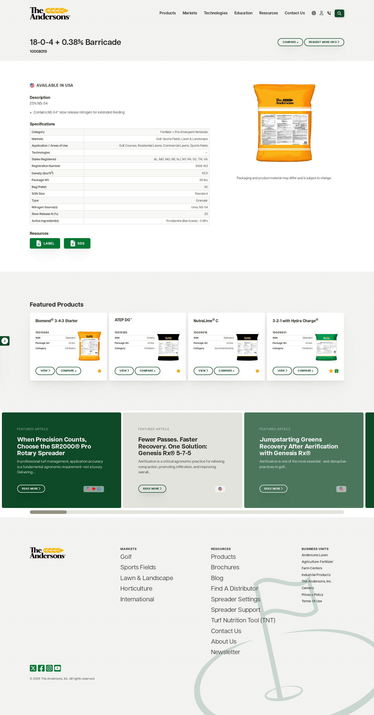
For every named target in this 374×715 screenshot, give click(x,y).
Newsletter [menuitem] (225, 652)
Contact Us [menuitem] (295, 13)
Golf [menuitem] (126, 557)
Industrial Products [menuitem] (316, 575)
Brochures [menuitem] (225, 568)
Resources (268, 13)
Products (168, 13)
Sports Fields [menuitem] (138, 568)
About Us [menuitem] (223, 642)
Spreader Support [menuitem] (235, 610)
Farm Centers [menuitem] (312, 568)
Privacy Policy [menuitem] (312, 595)
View (44, 371)
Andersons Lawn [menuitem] (315, 555)
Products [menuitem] (223, 557)
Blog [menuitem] (217, 578)
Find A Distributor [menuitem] (234, 589)
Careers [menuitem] (308, 588)
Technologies (216, 13)
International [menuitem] (137, 600)
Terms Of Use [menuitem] (312, 601)
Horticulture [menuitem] (136, 589)
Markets (190, 13)
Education (243, 13)
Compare (289, 42)
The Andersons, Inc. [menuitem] (317, 581)
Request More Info (323, 42)
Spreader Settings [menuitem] (235, 600)
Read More (30, 489)
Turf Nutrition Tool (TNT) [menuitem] (243, 621)
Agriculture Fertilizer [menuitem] (317, 562)
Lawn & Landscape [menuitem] (146, 578)
